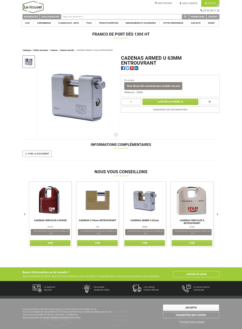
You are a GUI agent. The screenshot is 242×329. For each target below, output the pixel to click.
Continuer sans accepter (192, 321)
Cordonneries (45, 23)
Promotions (198, 16)
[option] (29, 62)
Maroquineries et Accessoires (142, 23)
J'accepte (191, 307)
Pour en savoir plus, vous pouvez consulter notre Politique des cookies (51, 317)
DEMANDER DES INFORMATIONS (170, 109)
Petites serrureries (174, 23)
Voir (50, 243)
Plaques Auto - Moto (70, 23)
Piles (90, 23)
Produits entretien (109, 23)
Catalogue (27, 50)
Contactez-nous (196, 274)
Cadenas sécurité (67, 50)
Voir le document (38, 153)
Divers (212, 23)
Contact (213, 16)
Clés (28, 23)
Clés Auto (197, 23)
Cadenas (53, 50)
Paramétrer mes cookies (191, 315)
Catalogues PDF (50, 16)
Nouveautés (31, 16)
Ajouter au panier (169, 101)
